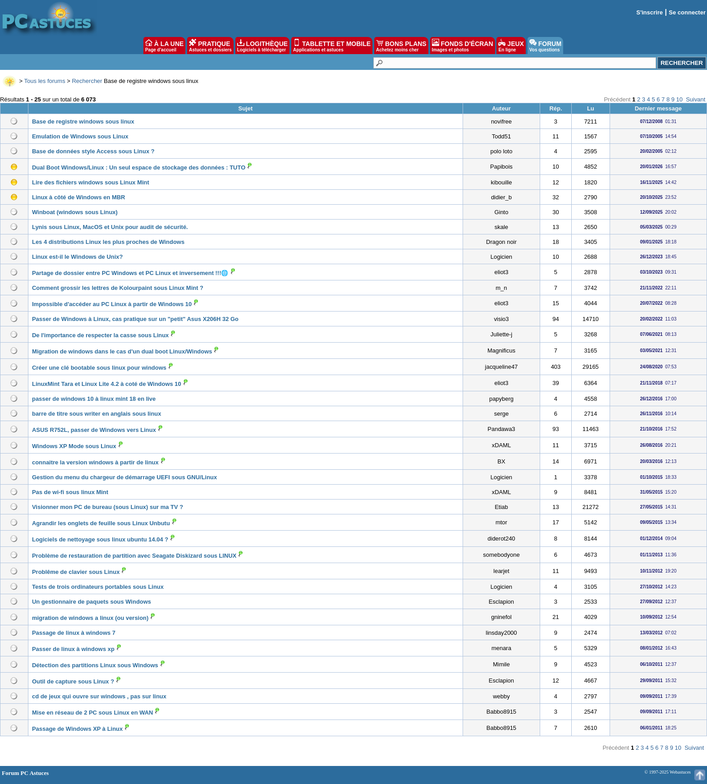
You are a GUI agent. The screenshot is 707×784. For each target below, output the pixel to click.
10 (679, 99)
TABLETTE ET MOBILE (332, 45)
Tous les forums (44, 81)
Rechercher (87, 81)
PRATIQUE (210, 45)
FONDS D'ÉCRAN (462, 45)
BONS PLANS (401, 45)
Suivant (695, 99)
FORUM (545, 45)
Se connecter (687, 12)
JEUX (510, 45)
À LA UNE (164, 45)
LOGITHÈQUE (262, 45)
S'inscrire (649, 12)
